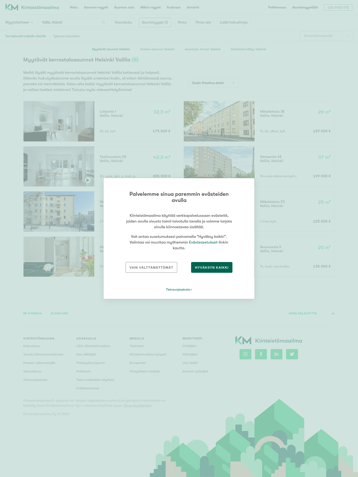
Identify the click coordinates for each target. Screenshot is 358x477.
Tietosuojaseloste (178, 289)
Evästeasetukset (203, 242)
